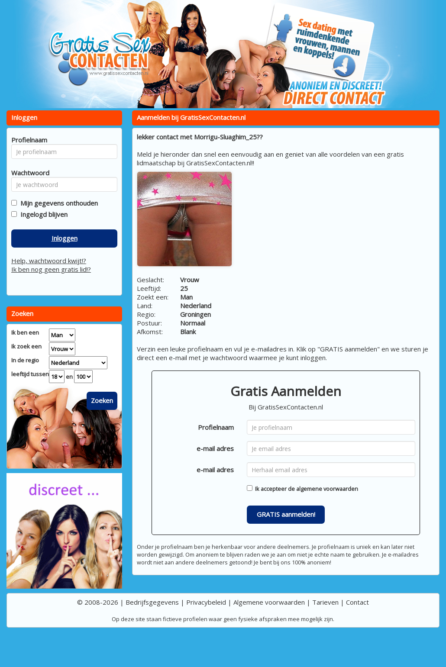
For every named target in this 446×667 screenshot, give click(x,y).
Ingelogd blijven (42, 214)
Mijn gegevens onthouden (57, 203)
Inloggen (65, 238)
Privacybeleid (206, 602)
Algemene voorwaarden (269, 602)
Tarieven (325, 602)
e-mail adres (215, 448)
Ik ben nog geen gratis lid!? (51, 269)
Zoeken (102, 400)
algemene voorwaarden (327, 489)
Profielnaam (216, 427)
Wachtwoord (28, 172)
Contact (357, 602)
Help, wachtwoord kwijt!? (48, 260)
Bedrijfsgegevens (152, 602)
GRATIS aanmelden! (286, 514)
